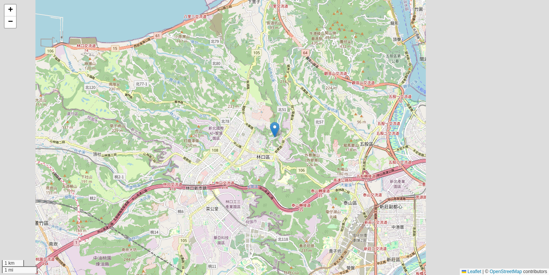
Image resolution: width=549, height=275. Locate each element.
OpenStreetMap (506, 271)
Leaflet (471, 271)
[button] (274, 130)
